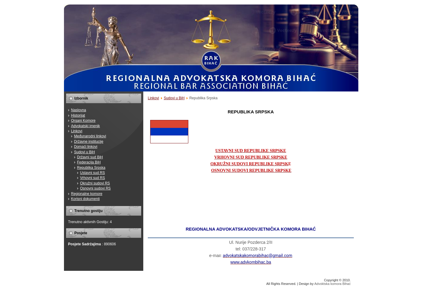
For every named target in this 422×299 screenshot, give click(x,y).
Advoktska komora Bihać (332, 284)
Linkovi (153, 98)
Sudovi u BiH (174, 98)
